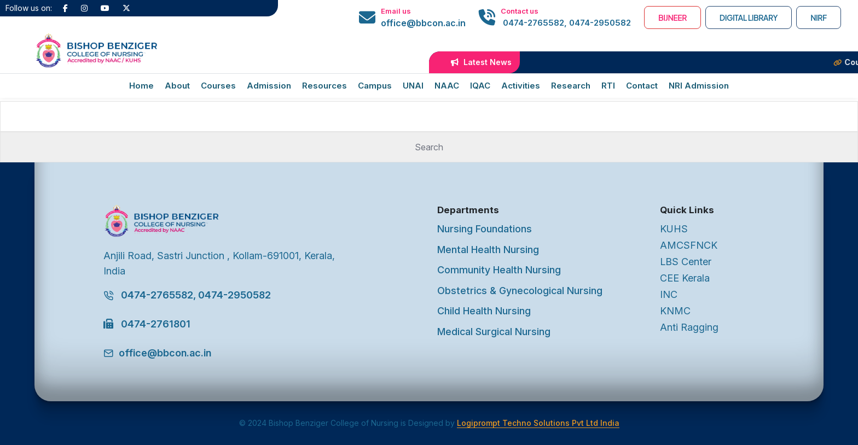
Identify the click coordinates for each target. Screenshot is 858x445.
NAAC (446, 85)
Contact (642, 85)
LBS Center (685, 261)
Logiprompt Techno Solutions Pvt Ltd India (538, 423)
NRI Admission (699, 85)
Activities (520, 85)
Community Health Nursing (499, 270)
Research (570, 85)
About (177, 85)
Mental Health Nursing (488, 249)
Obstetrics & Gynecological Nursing (519, 290)
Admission (269, 85)
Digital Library (749, 17)
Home (141, 85)
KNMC (675, 311)
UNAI (413, 85)
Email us (396, 11)
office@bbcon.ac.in (423, 22)
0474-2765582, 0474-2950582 (566, 22)
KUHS (674, 229)
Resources (324, 85)
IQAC (480, 85)
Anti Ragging (689, 327)
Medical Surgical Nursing (493, 331)
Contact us (519, 11)
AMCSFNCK (688, 245)
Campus (375, 85)
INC (668, 294)
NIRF (818, 17)
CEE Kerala (685, 278)
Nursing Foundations (484, 229)
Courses (218, 85)
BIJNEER (672, 17)
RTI (608, 85)
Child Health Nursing (484, 311)
